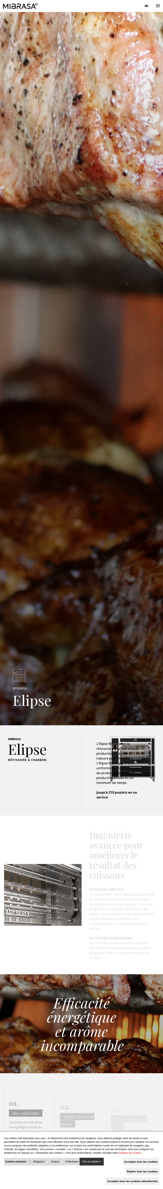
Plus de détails (92, 1161)
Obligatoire (39, 1161)
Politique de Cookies (130, 1152)
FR (147, 6)
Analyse (55, 1161)
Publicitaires (72, 1161)
